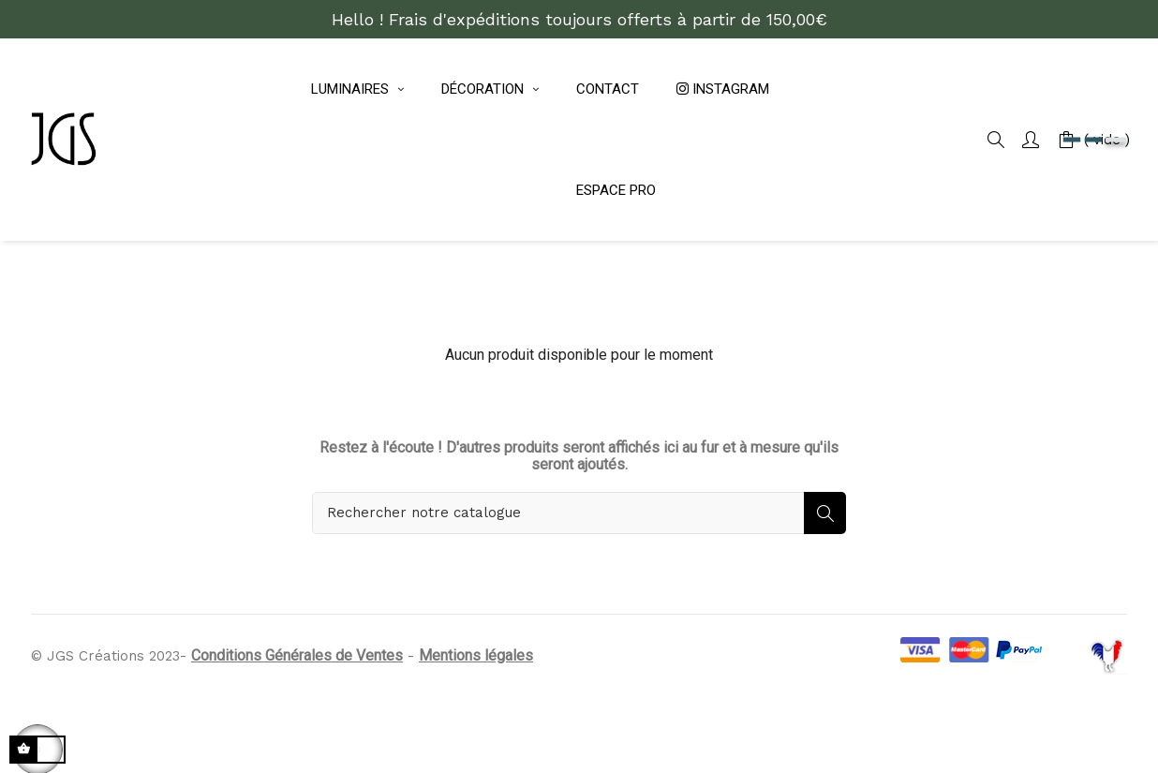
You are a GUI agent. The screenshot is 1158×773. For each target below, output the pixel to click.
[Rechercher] (579, 577)
